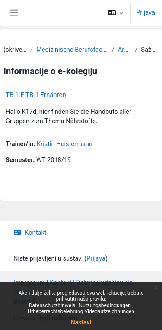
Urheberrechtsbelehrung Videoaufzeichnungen (81, 311)
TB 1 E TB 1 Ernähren (36, 95)
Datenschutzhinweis (53, 305)
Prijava (145, 12)
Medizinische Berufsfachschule (72, 49)
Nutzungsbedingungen (105, 305)
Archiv (125, 49)
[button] (115, 13)
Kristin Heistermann (64, 144)
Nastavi (81, 322)
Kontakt (30, 233)
